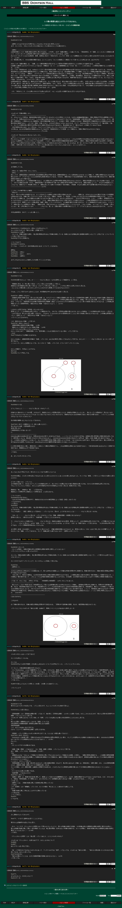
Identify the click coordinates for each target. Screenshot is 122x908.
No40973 (13, 684)
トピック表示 (64, 7)
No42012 (13, 40)
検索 (102, 7)
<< (29, 28)
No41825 (13, 664)
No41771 (13, 335)
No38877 (13, 844)
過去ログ (113, 7)
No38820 (13, 842)
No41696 (13, 244)
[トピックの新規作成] (73, 25)
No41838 (13, 276)
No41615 (13, 228)
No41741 (13, 254)
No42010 (13, 163)
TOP (4, 7)
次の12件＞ (65, 889)
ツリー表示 (42, 7)
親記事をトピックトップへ (61, 11)
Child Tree (61, 906)
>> (46, 28)
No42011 (13, 109)
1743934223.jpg (61, 391)
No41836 (13, 404)
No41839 (13, 238)
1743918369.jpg (61, 641)
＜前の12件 (57, 889)
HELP (13, 7)
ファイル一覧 (86, 7)
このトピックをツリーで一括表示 (15, 885)
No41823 (13, 547)
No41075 (13, 796)
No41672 (13, 252)
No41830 (13, 232)
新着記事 (25, 7)
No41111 (13, 878)
